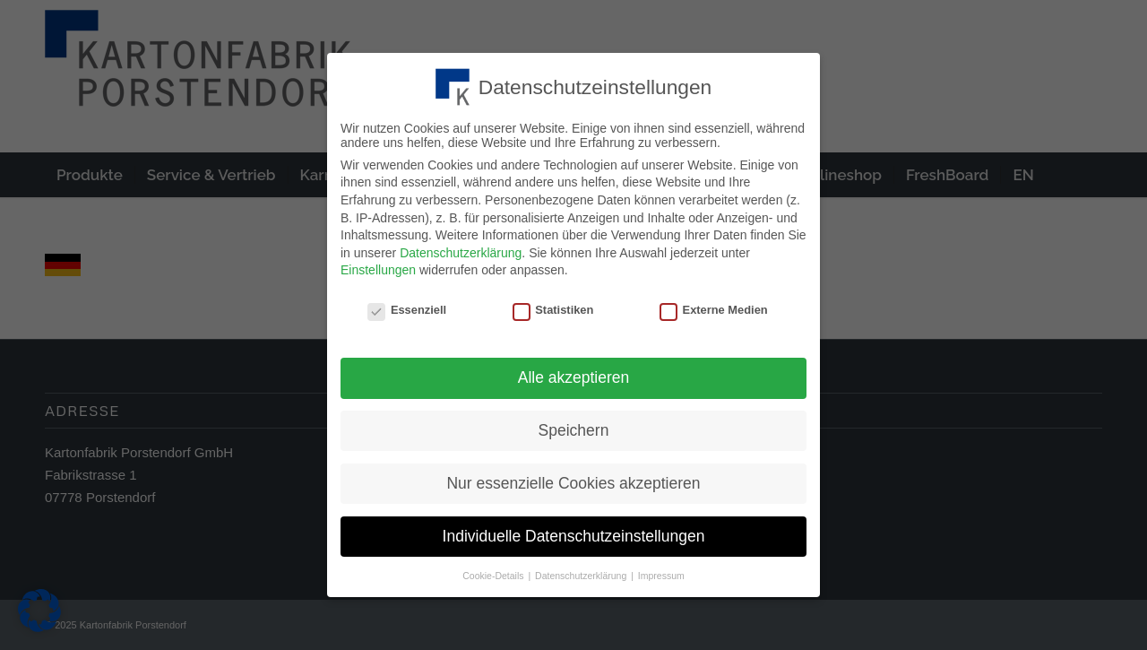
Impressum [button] (661, 572)
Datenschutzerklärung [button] (582, 572)
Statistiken (553, 307)
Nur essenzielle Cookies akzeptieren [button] (573, 480)
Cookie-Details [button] (494, 572)
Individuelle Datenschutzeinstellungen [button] (574, 533)
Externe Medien (714, 307)
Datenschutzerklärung (461, 249)
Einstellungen (378, 267)
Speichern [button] (574, 427)
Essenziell (406, 307)
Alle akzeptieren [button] (574, 374)
